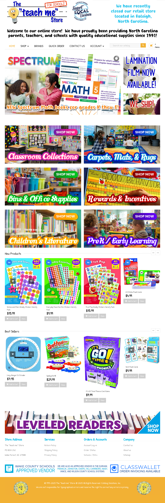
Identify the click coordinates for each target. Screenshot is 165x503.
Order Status (90, 450)
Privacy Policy (50, 454)
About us (127, 450)
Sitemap (126, 454)
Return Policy (50, 445)
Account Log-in (90, 445)
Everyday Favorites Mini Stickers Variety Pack (61, 308)
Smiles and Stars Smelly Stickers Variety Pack (22, 308)
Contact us (128, 445)
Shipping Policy (51, 450)
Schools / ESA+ (90, 454)
